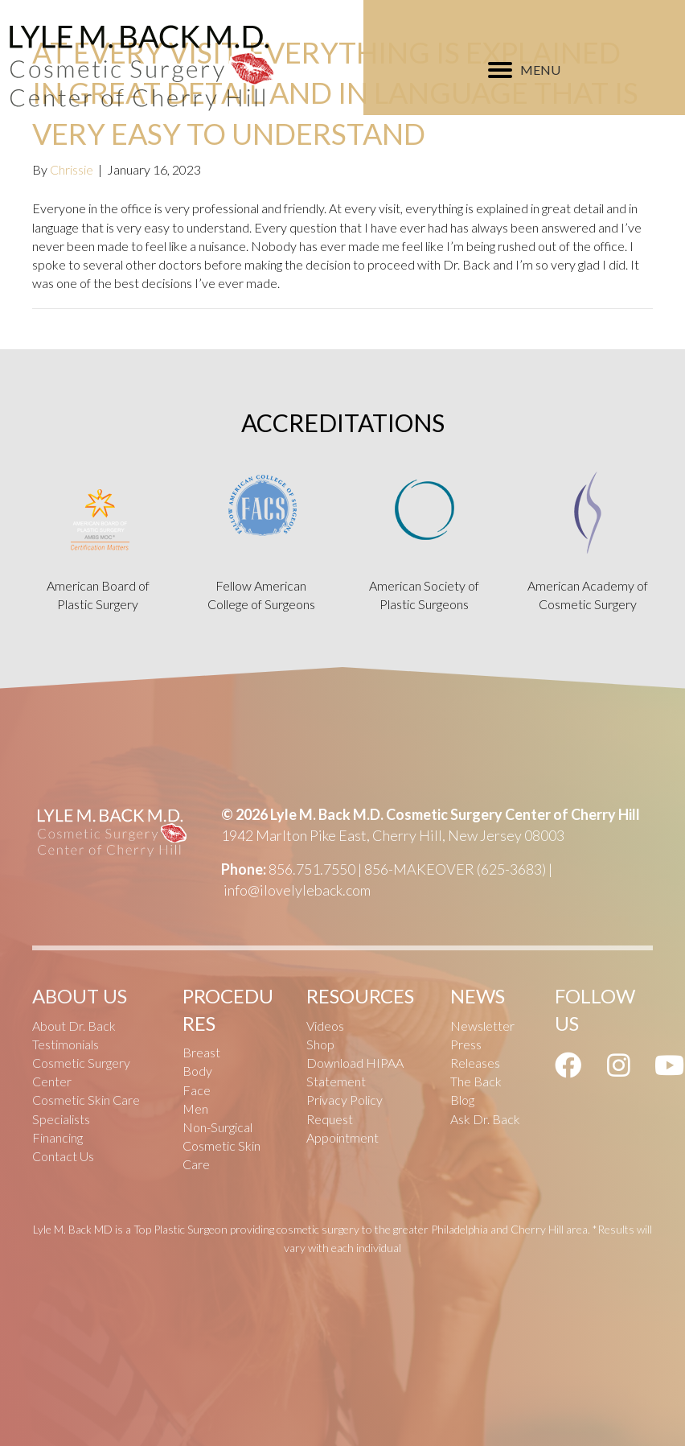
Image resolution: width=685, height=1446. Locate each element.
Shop (320, 1044)
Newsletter (482, 1025)
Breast (201, 1052)
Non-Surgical (217, 1127)
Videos (325, 1025)
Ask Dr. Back (485, 1119)
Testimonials (65, 1044)
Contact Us (63, 1156)
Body (197, 1070)
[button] (568, 1064)
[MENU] (524, 70)
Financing (57, 1137)
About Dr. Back (74, 1025)
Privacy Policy (344, 1099)
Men (195, 1108)
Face (197, 1090)
